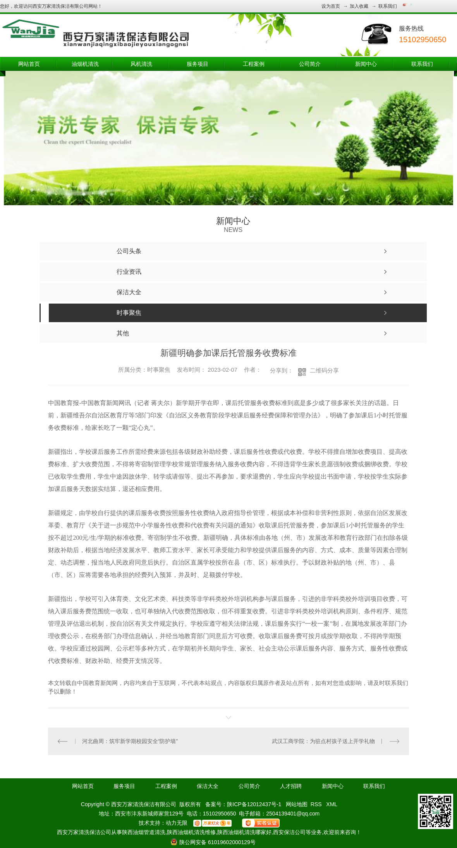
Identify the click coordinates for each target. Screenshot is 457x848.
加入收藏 (359, 6)
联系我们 (387, 6)
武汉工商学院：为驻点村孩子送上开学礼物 (323, 741)
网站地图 (297, 804)
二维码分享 (324, 370)
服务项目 (197, 64)
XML (331, 804)
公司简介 (310, 64)
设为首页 (330, 6)
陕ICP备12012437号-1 (254, 804)
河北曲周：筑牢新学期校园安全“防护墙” (130, 741)
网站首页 (29, 64)
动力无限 (176, 823)
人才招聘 (291, 786)
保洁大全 (207, 786)
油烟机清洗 (85, 64)
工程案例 (254, 64)
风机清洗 (141, 64)
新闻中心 (366, 64)
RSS (317, 804)
